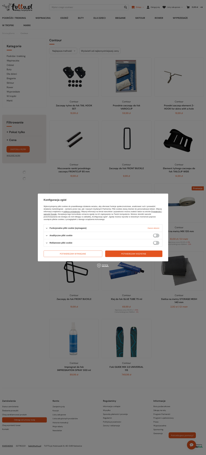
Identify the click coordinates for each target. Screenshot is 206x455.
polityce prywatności (71, 211)
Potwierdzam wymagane (73, 253)
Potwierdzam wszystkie (133, 253)
